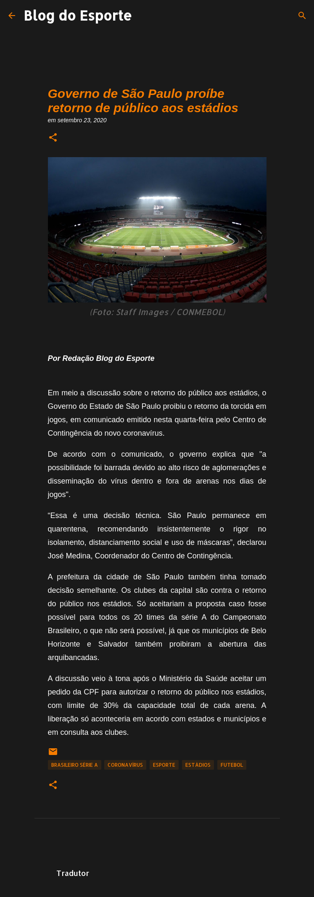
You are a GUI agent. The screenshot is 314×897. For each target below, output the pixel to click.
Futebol (232, 765)
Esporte (164, 765)
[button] (53, 138)
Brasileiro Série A (74, 765)
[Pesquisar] (302, 15)
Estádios (198, 765)
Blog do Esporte (78, 15)
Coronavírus (125, 765)
